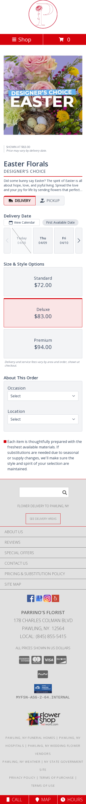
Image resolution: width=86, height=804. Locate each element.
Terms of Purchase (56, 778)
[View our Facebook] (30, 600)
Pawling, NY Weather (21, 762)
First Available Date (60, 222)
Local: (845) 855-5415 (43, 636)
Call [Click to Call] (14, 799)
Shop (21, 39)
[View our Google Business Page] (39, 600)
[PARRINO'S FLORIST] (43, 27)
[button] (43, 688)
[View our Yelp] (55, 600)
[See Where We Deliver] (43, 518)
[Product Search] (44, 492)
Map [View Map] (43, 799)
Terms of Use (43, 785)
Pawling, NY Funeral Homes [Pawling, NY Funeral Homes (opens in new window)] (30, 738)
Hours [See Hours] (72, 799)
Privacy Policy (22, 778)
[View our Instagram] (47, 600)
